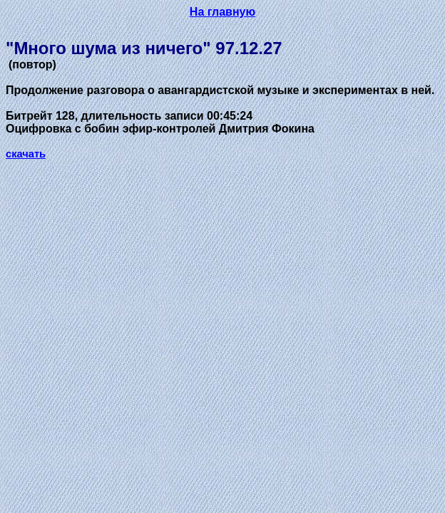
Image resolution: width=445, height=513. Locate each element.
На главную (222, 12)
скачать (26, 154)
